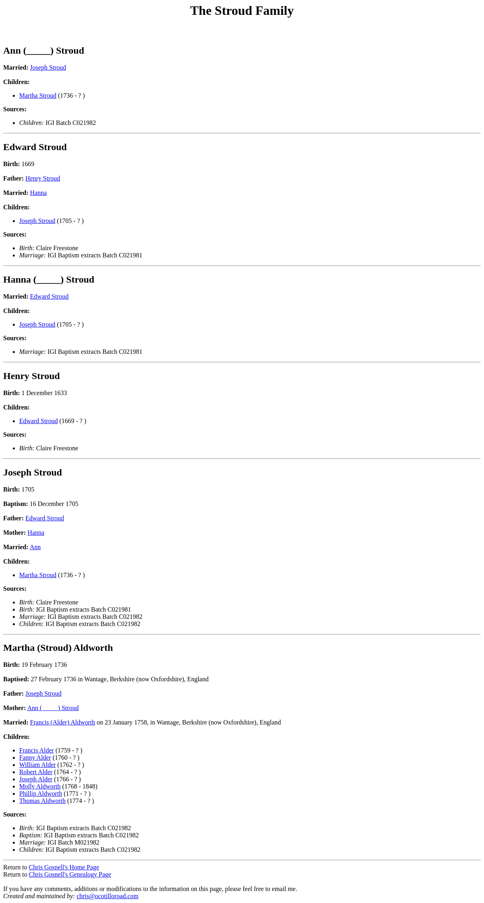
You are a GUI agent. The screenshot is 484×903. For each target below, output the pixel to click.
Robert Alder (35, 772)
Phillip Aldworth (40, 793)
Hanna (38, 192)
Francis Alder (36, 750)
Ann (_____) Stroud (53, 707)
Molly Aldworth (40, 786)
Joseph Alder (35, 779)
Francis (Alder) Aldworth (62, 722)
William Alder (37, 764)
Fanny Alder (35, 757)
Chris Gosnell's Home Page (64, 867)
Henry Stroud (43, 178)
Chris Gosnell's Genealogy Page (70, 874)
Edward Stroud (49, 296)
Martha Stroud (37, 95)
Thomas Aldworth (42, 800)
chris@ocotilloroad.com (107, 896)
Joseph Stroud (48, 67)
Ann (35, 547)
